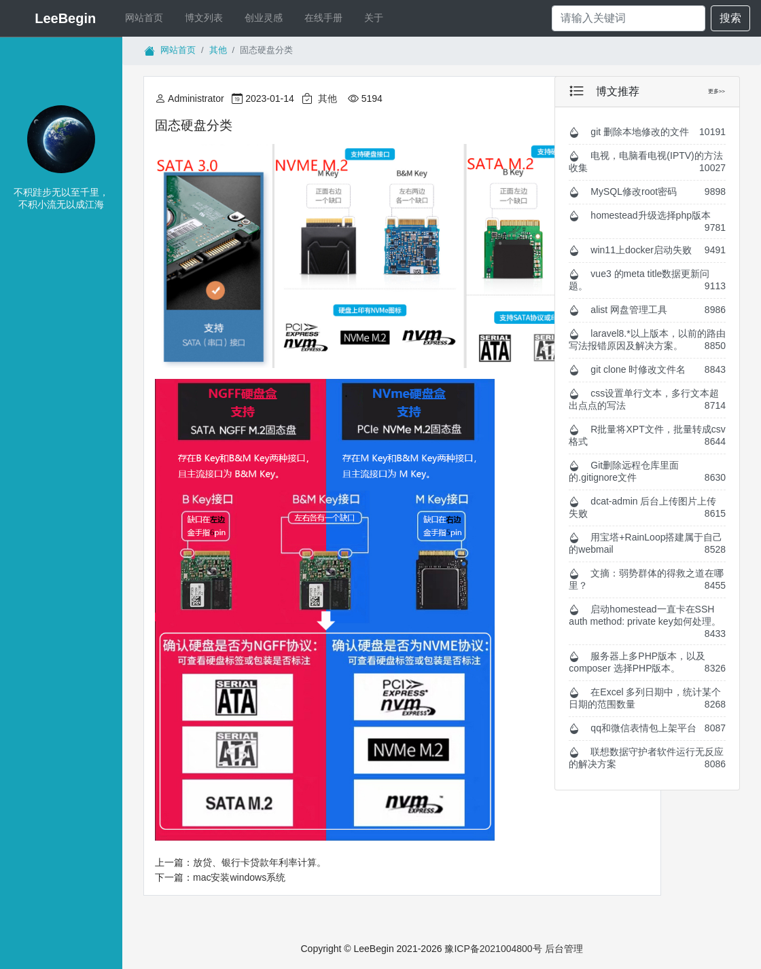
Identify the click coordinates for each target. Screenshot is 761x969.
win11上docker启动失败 (647, 250)
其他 (218, 50)
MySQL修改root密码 (647, 192)
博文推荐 (617, 91)
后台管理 (564, 948)
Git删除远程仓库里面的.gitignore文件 (647, 471)
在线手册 (323, 17)
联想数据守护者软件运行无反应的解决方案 (647, 757)
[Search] (628, 18)
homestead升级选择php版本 (647, 221)
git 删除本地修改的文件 (647, 132)
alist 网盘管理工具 (647, 310)
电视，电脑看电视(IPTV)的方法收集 (647, 161)
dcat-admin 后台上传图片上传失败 (647, 507)
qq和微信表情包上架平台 (647, 728)
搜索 (730, 18)
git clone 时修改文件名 (647, 370)
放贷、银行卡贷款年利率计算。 (259, 862)
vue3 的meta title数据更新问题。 (647, 279)
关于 (373, 17)
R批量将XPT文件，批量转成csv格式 (647, 435)
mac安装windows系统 (239, 877)
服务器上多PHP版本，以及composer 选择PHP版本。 (647, 662)
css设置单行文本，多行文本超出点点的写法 (647, 399)
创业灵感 (264, 17)
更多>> (716, 91)
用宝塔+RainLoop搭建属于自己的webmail (647, 543)
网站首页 (152, 17)
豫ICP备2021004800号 (494, 948)
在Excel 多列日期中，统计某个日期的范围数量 (647, 698)
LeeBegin (65, 18)
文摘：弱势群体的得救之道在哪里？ (647, 579)
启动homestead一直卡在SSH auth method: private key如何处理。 (647, 621)
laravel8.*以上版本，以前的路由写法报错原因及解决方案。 (647, 339)
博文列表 (204, 17)
